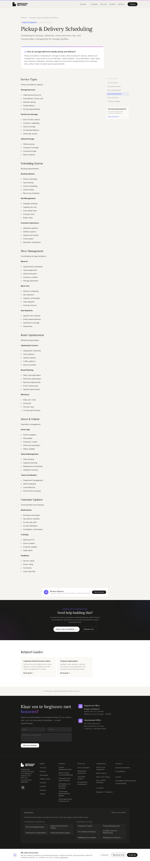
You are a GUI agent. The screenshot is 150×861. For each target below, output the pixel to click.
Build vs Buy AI (101, 773)
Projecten (94, 4)
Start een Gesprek (30, 745)
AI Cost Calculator (84, 768)
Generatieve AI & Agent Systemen (64, 779)
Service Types (113, 83)
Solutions (24, 18)
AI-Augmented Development (82, 783)
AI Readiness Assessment (82, 772)
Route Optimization (114, 94)
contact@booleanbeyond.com (122, 781)
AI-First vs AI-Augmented (100, 768)
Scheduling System (114, 86)
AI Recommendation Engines (60, 833)
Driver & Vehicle (113, 98)
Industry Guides (45, 779)
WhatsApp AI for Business (112, 837)
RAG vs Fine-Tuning (103, 777)
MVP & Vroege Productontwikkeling (66, 774)
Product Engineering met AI (65, 768)
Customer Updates (114, 101)
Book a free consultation (66, 629)
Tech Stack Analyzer (81, 778)
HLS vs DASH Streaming (100, 781)
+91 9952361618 (120, 783)
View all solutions (118, 812)
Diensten (83, 4)
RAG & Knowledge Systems (35, 827)
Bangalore (99, 792)
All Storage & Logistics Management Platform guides (61, 691)
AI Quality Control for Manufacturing (110, 832)
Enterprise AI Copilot (85, 826)
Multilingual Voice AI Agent (87, 837)
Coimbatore (109, 792)
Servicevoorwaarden (122, 768)
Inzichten (112, 4)
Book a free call (113, 116)
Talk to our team (99, 592)
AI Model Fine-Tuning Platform (36, 833)
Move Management (114, 90)
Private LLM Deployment (111, 826)
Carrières (121, 4)
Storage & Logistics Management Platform (43, 18)
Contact (132, 4)
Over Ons (103, 4)
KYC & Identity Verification (87, 832)
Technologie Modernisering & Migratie (64, 794)
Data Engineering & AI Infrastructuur (65, 800)
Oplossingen (44, 775)
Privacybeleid (120, 771)
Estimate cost (89, 629)
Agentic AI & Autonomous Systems (59, 827)
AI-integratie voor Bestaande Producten (65, 786)
